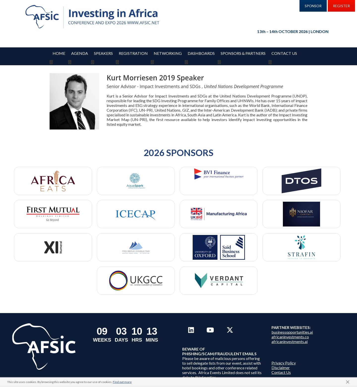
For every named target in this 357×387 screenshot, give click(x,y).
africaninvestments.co (290, 330)
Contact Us (284, 53)
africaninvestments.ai (289, 335)
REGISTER (341, 6)
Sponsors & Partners (243, 53)
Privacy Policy (283, 357)
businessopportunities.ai (292, 326)
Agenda (79, 53)
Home (59, 53)
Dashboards (201, 53)
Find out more (122, 382)
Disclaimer (280, 361)
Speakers (103, 53)
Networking (168, 53)
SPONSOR (313, 6)
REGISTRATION (133, 53)
